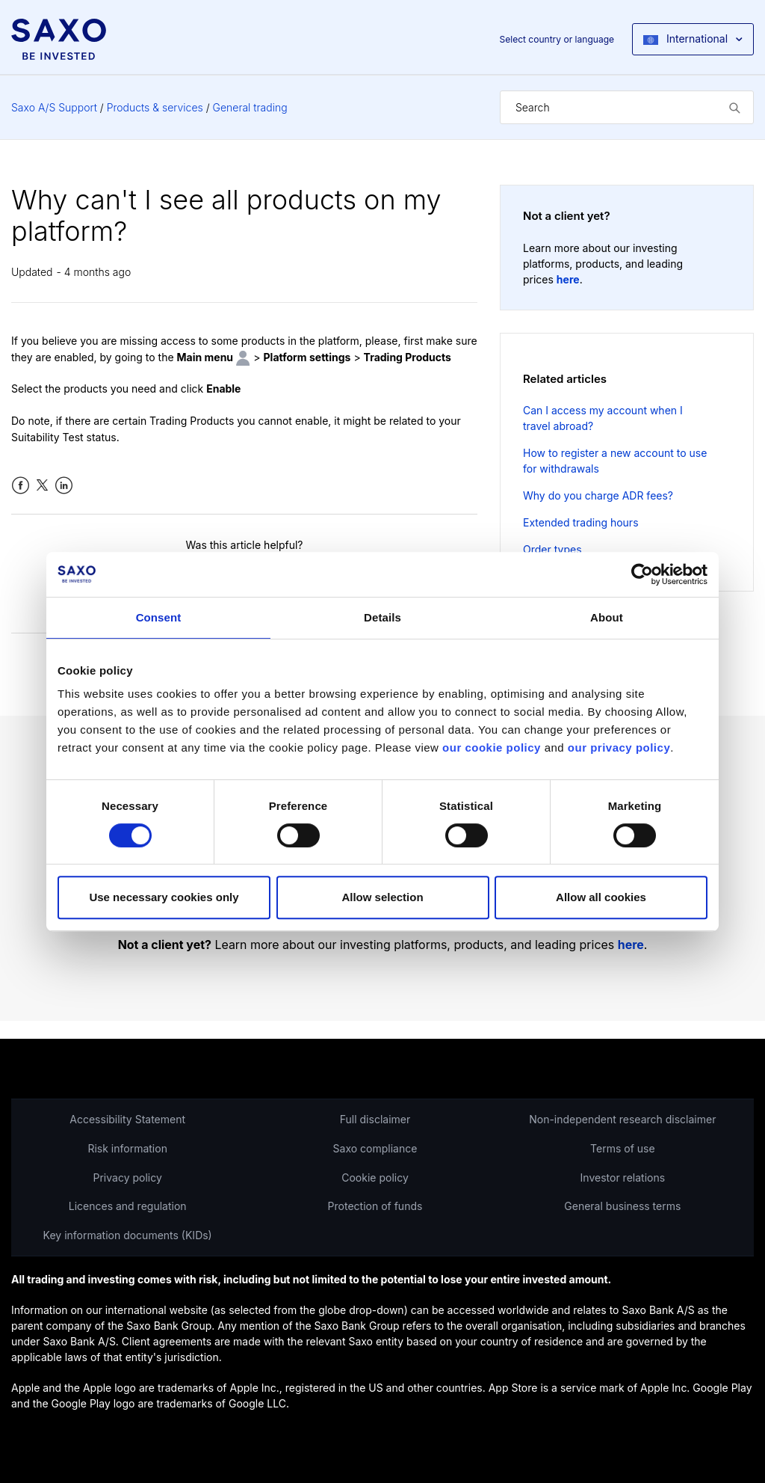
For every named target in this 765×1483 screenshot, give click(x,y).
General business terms (622, 1206)
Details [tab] (382, 617)
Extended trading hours (581, 522)
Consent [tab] (159, 617)
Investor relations (623, 1177)
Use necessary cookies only (163, 897)
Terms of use (622, 1148)
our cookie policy (491, 747)
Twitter (42, 485)
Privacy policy (127, 1177)
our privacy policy (619, 747)
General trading (250, 107)
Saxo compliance (375, 1148)
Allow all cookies (601, 897)
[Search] (627, 107)
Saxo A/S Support (54, 107)
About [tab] (606, 617)
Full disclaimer (375, 1119)
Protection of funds (375, 1206)
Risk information (127, 1148)
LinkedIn (64, 485)
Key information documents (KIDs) (127, 1235)
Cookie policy (375, 1177)
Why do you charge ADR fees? (598, 495)
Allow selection (382, 897)
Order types (552, 549)
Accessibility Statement (127, 1119)
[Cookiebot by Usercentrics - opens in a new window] (642, 574)
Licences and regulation (128, 1206)
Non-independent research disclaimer (622, 1119)
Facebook (20, 485)
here (568, 279)
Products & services (155, 107)
